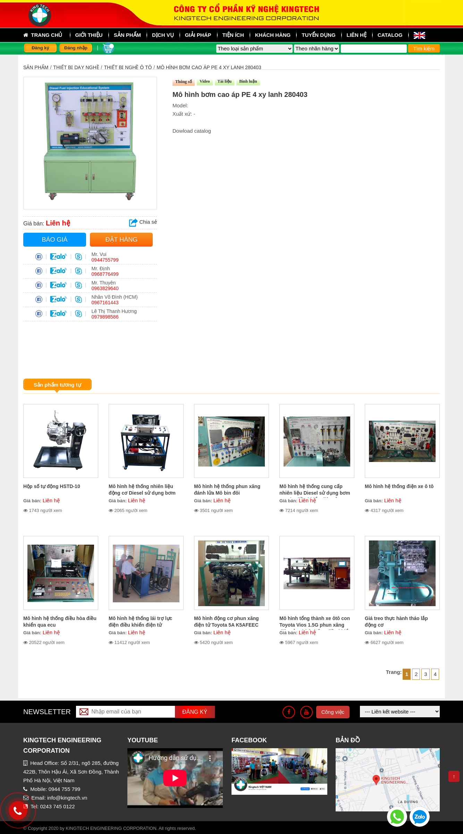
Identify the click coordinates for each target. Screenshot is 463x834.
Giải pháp (198, 35)
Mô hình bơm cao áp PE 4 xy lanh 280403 (209, 67)
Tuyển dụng (318, 35)
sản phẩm (127, 35)
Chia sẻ (143, 222)
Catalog (390, 35)
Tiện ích (233, 35)
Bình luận (248, 81)
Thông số (183, 81)
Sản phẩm (35, 67)
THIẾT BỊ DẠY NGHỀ (76, 67)
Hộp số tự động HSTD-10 (51, 486)
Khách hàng (273, 35)
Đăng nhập (75, 47)
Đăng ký (40, 47)
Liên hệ (357, 35)
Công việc (332, 712)
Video (205, 81)
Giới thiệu (89, 35)
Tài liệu (225, 81)
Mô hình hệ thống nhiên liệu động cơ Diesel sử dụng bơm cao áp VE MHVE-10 (142, 493)
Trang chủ (42, 35)
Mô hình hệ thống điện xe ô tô (399, 486)
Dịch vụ (163, 35)
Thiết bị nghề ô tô (128, 67)
